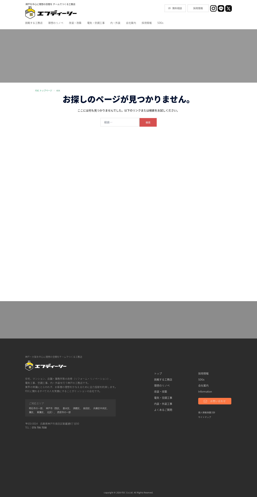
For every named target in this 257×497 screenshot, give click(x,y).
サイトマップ (204, 417)
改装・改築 (75, 22)
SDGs (160, 22)
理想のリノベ (55, 22)
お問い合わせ (218, 401)
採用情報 (198, 8)
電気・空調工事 (96, 22)
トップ (158, 373)
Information (205, 391)
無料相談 (175, 8)
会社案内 (131, 22)
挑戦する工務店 (34, 22)
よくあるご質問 (163, 410)
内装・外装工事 (163, 404)
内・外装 (115, 22)
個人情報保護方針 (206, 412)
